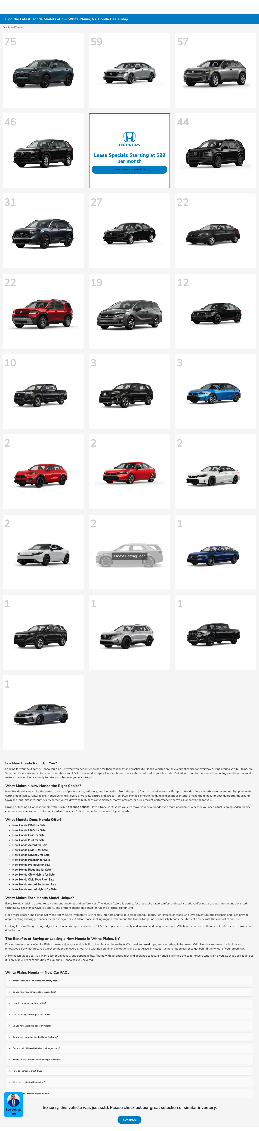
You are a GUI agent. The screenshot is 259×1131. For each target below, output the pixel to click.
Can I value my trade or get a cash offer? (31, 1014)
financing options (78, 807)
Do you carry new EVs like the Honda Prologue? (35, 1037)
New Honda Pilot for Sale (28, 840)
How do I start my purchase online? (29, 1003)
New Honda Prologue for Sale (31, 865)
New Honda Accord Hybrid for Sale (34, 889)
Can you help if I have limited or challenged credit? (36, 1048)
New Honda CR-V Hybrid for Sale (33, 875)
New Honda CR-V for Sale (28, 825)
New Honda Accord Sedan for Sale (34, 884)
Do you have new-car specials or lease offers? (34, 992)
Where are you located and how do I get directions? (37, 1059)
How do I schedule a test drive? (27, 1071)
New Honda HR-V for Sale (29, 830)
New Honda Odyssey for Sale (31, 855)
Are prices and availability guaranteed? (31, 1093)
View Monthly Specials (129, 169)
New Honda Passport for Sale (31, 860)
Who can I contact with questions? (29, 1082)
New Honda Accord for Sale (29, 845)
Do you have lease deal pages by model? (32, 1025)
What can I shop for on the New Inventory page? (35, 980)
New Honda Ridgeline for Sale (31, 870)
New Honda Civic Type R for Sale (33, 880)
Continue (129, 1119)
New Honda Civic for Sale (28, 835)
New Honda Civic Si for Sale (30, 850)
